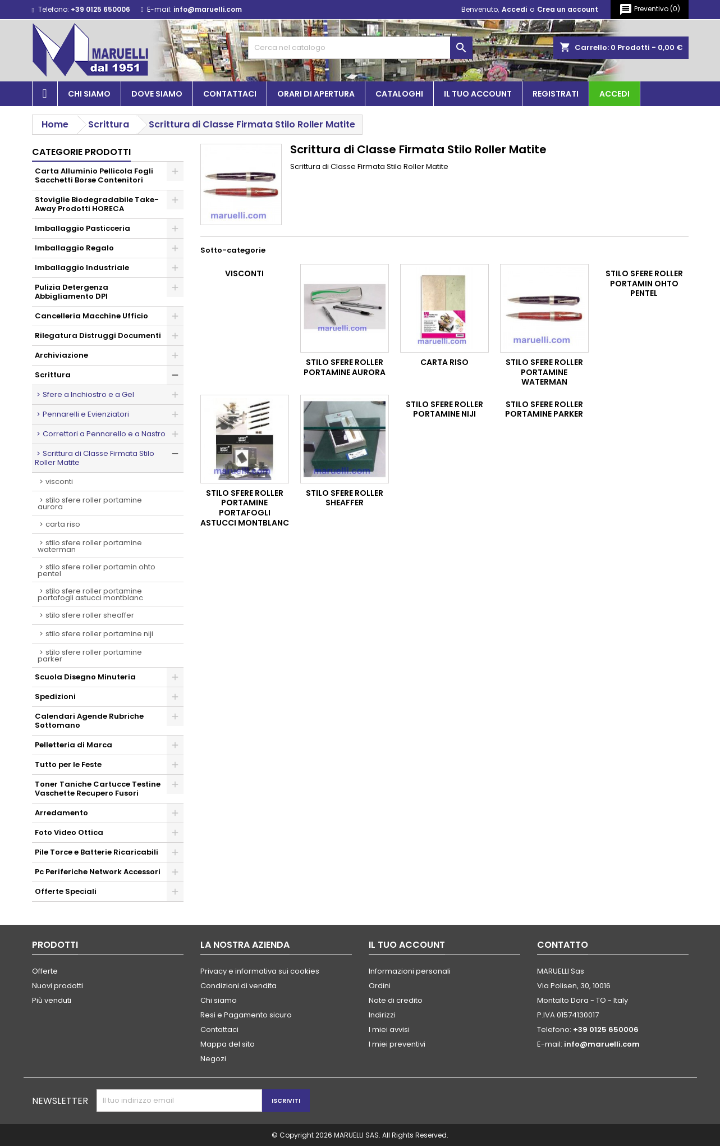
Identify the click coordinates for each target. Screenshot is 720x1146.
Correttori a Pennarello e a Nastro (104, 433)
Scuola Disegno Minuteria (85, 677)
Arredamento (61, 812)
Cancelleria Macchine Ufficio (91, 316)
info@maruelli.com (207, 9)
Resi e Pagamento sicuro (246, 1015)
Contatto (562, 944)
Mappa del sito (227, 1044)
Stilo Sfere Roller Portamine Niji (99, 633)
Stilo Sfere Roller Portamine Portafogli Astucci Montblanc (90, 594)
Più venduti (51, 1000)
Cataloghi (399, 93)
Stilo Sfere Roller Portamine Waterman (90, 546)
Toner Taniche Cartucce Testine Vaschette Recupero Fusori (97, 788)
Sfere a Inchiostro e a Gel (88, 394)
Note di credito (396, 1000)
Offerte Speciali (66, 891)
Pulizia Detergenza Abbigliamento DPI (71, 292)
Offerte (45, 971)
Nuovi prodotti (57, 985)
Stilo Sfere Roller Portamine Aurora (90, 503)
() (649, 9)
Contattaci (229, 93)
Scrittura (53, 374)
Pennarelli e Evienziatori (86, 414)
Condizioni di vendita (238, 985)
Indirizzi (382, 1015)
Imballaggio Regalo (74, 248)
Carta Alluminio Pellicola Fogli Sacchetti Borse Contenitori (94, 175)
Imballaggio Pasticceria (82, 228)
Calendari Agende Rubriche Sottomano (89, 720)
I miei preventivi (397, 1044)
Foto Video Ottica (69, 832)
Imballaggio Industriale (82, 267)
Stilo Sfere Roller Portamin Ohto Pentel (96, 570)
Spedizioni (55, 696)
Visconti (59, 481)
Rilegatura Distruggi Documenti (98, 335)
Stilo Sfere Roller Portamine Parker (90, 655)
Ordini (380, 985)
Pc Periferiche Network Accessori (97, 871)
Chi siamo (89, 93)
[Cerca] (360, 47)
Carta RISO (62, 524)
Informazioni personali (410, 971)
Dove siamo (156, 93)
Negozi (213, 1058)
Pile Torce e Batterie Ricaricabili (96, 852)
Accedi (514, 9)
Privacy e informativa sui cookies (259, 971)
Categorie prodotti (81, 151)
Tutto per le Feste (68, 764)
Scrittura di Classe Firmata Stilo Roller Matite (94, 458)
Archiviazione (61, 355)
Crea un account (567, 9)
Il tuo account (478, 93)
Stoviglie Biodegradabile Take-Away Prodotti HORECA (97, 204)
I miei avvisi (389, 1029)
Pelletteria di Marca (73, 744)
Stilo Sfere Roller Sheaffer (89, 615)
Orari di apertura (316, 93)
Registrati (556, 93)
